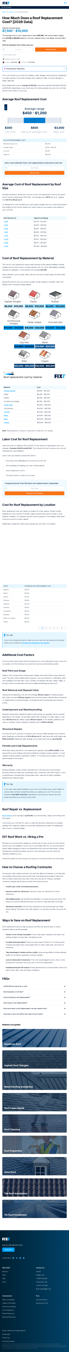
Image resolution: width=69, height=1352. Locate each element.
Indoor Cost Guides (8, 1299)
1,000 (6, 222)
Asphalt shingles (9, 391)
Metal (6, 415)
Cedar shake (8, 405)
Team (4, 1282)
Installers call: (40, 1275)
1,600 (6, 232)
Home (4, 12)
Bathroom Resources (8, 1317)
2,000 (6, 239)
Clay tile (7, 412)
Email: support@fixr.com (43, 1289)
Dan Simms (14, 62)
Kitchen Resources (8, 1313)
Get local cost (51, 49)
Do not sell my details (8, 1341)
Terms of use (6, 1337)
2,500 (6, 243)
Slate (5, 419)
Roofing (11, 12)
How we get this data (9, 55)
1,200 (6, 225)
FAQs (4, 1278)
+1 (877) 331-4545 (42, 1285)
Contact (38, 1271)
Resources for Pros (42, 1303)
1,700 (6, 236)
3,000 (6, 246)
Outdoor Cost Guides (9, 1303)
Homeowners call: (41, 1282)
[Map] (34, 554)
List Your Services (41, 1299)
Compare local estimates (34, 493)
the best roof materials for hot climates (35, 643)
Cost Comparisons (8, 1310)
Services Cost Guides (9, 1306)
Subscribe (8, 1249)
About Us (5, 1271)
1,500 (6, 229)
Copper (6, 422)
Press (4, 1275)
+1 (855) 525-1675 (41, 1278)
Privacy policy (6, 1334)
